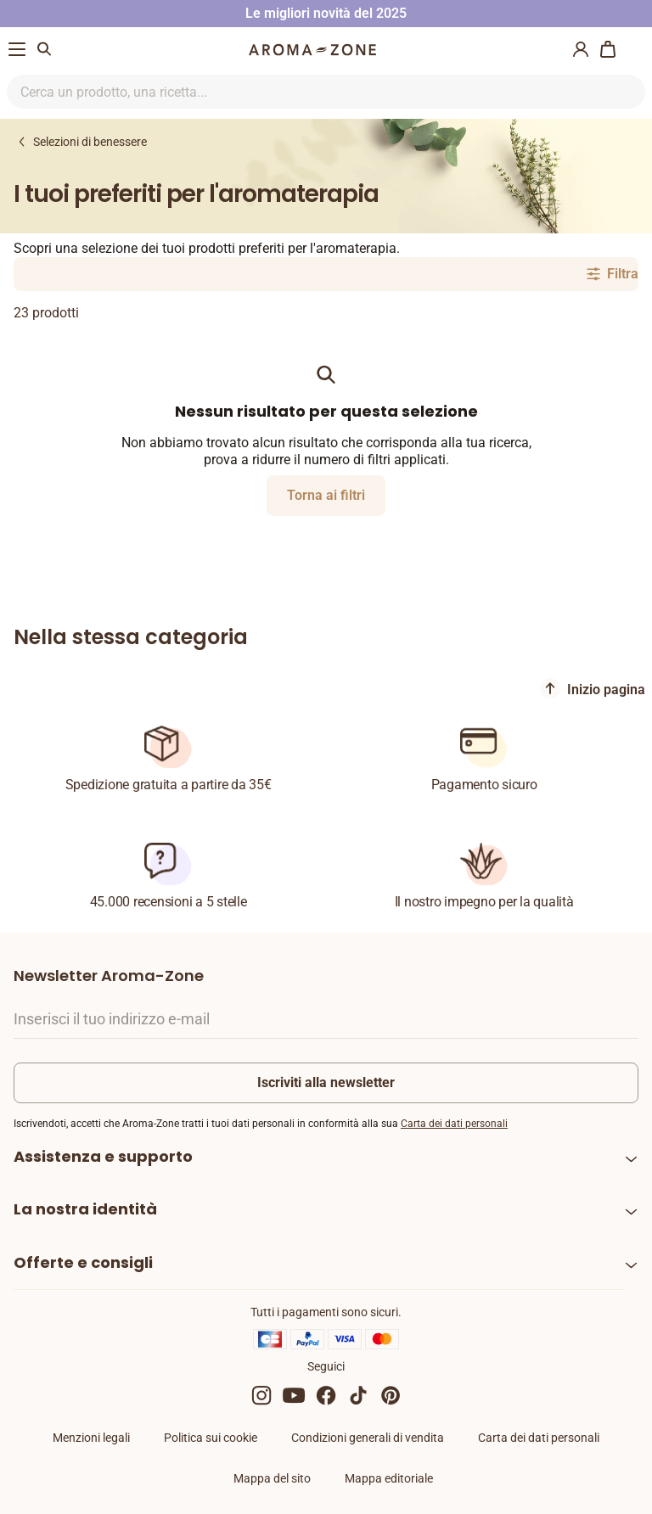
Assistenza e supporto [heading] (103, 1156)
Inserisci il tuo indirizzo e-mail (112, 1019)
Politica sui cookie (210, 1437)
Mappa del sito (272, 1478)
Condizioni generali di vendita (367, 1437)
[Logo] (312, 49)
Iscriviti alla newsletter (326, 1082)
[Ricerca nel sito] (306, 92)
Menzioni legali (91, 1437)
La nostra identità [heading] (85, 1209)
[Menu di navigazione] (17, 49)
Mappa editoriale (389, 1478)
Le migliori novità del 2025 (326, 13)
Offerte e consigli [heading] (83, 1262)
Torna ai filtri (326, 495)
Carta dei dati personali (454, 1124)
